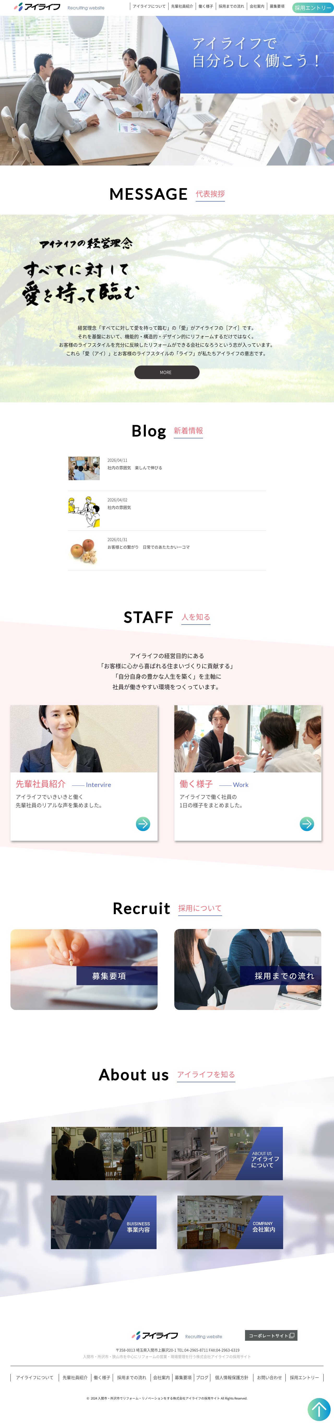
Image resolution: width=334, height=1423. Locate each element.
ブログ (202, 1377)
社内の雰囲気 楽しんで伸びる (135, 468)
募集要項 (277, 6)
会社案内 (257, 6)
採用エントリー (313, 7)
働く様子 (206, 6)
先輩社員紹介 (182, 6)
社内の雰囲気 (119, 507)
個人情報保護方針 (231, 1377)
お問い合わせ (269, 1377)
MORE (165, 372)
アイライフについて (149, 6)
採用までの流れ (231, 6)
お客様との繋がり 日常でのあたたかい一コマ (149, 547)
